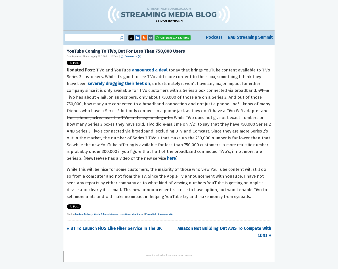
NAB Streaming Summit (250, 37)
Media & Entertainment (106, 214)
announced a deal (150, 70)
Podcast (214, 37)
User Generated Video (131, 214)
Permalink (150, 214)
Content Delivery (84, 214)
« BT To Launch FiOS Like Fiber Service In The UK (114, 228)
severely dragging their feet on (119, 83)
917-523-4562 (174, 37)
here (171, 158)
